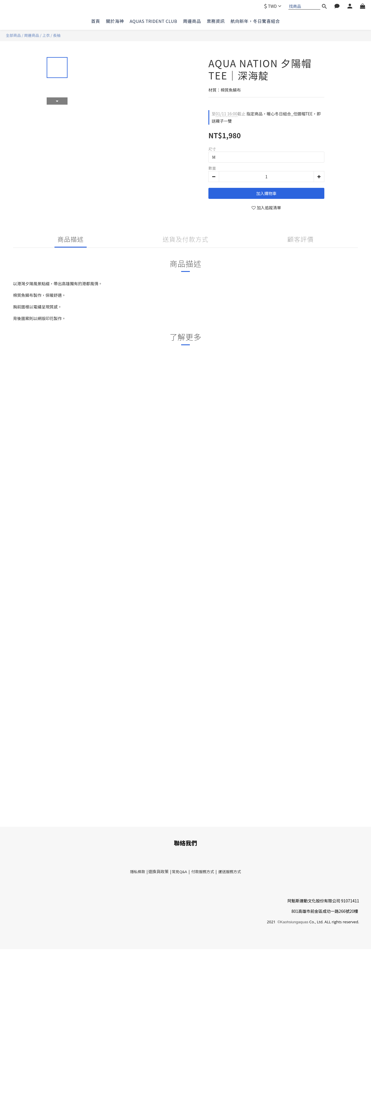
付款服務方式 (202, 871)
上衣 (46, 35)
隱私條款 (138, 871)
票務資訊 (216, 21)
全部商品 (13, 35)
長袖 (57, 35)
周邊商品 (192, 21)
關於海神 (115, 21)
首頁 (95, 21)
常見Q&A (179, 871)
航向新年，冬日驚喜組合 (255, 21)
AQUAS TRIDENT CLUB (153, 21)
